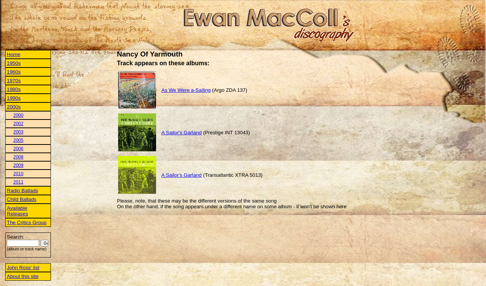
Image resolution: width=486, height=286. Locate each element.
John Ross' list (23, 267)
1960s (14, 72)
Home (14, 54)
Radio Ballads (22, 190)
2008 (18, 157)
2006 (18, 148)
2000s (14, 107)
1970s (14, 80)
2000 (18, 115)
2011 (18, 182)
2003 (18, 132)
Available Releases (17, 211)
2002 (18, 123)
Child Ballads (21, 199)
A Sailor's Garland (181, 132)
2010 (18, 173)
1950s (14, 63)
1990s (14, 98)
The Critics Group (26, 222)
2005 (18, 140)
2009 (18, 165)
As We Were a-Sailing (186, 90)
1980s (14, 89)
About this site (23, 276)
